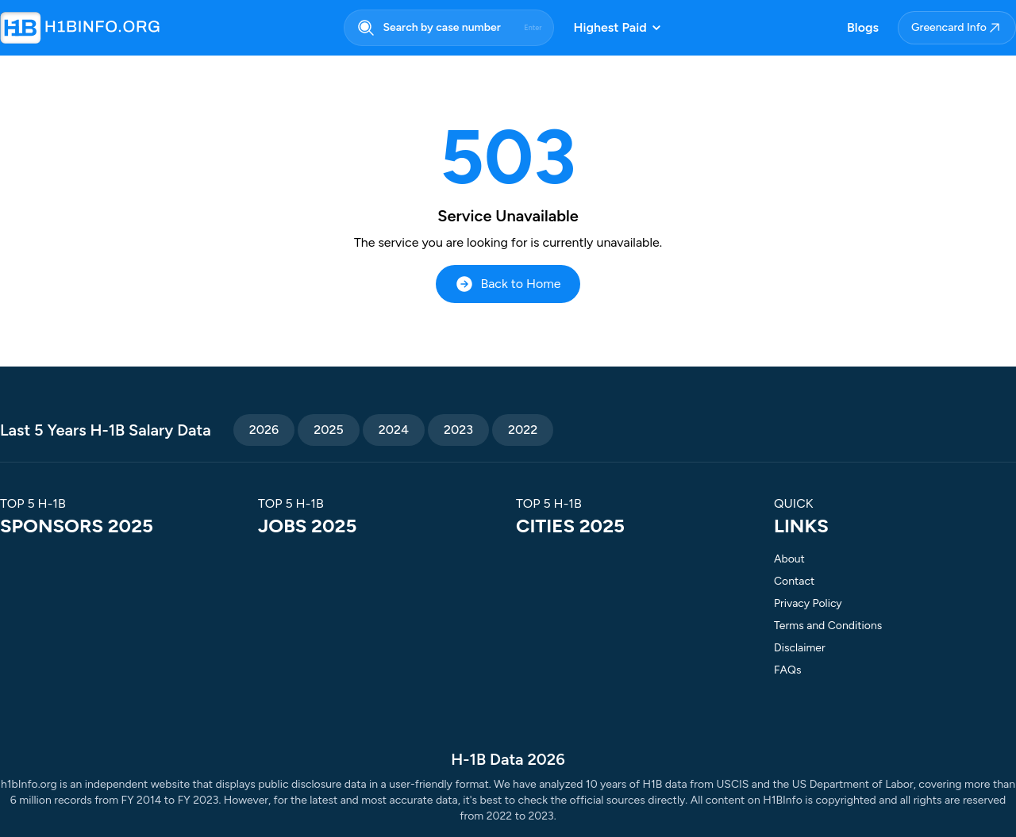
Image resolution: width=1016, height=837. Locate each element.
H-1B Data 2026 (507, 759)
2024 (394, 429)
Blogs (863, 27)
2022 (522, 429)
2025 (329, 429)
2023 (458, 429)
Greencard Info (957, 28)
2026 (264, 429)
